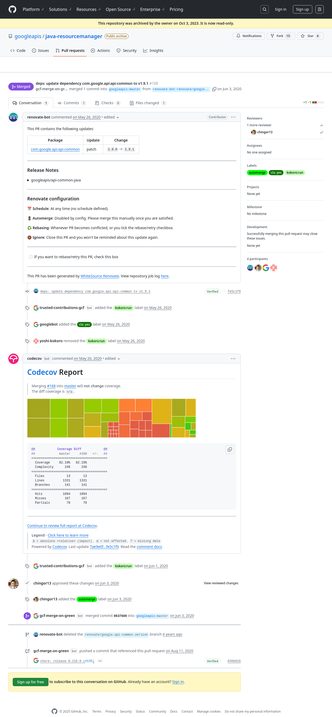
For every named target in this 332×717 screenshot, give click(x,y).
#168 (51, 377)
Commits (72, 95)
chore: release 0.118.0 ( (62, 653)
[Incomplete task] (30, 248)
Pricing (176, 9)
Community (157, 703)
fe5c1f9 (234, 283)
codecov (34, 350)
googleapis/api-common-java (56, 171)
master (70, 377)
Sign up (302, 9)
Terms (96, 703)
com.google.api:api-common (55, 141)
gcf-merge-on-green (52, 78)
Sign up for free (30, 673)
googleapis (28, 36)
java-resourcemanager (73, 36)
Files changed (148, 95)
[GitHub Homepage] (54, 703)
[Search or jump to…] (264, 9)
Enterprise (152, 9)
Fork (281, 36)
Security (126, 703)
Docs (173, 703)
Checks (108, 95)
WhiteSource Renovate (99, 267)
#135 (89, 653)
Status (140, 703)
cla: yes (84, 316)
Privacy (111, 703)
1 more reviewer (285, 117)
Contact (187, 703)
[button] (245, 79)
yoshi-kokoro (51, 332)
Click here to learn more (68, 527)
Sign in (280, 9)
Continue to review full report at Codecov (62, 517)
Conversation (31, 95)
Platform (34, 9)
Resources (89, 9)
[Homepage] (12, 9)
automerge (87, 591)
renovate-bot (38, 108)
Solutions (60, 9)
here (165, 267)
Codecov (42, 364)
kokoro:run (123, 300)
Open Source (121, 9)
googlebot (49, 316)
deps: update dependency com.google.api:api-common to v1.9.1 (95, 283)
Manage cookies (208, 703)
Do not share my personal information (253, 703)
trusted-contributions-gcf (62, 299)
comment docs (149, 538)
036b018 (234, 653)
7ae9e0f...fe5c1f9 (104, 538)
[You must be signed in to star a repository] (310, 36)
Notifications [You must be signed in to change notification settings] (248, 36)
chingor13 (42, 575)
